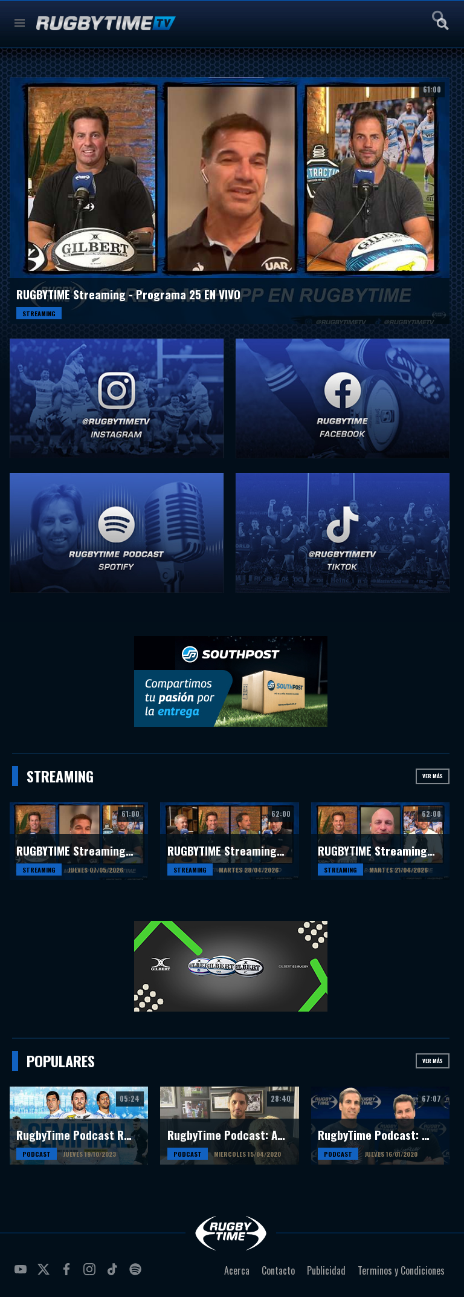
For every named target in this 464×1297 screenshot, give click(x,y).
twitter (45, 1274)
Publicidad (326, 1270)
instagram (91, 1274)
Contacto (278, 1270)
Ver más (432, 776)
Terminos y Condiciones (401, 1270)
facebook (68, 1274)
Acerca (237, 1270)
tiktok (114, 1274)
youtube (22, 1274)
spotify (137, 1274)
